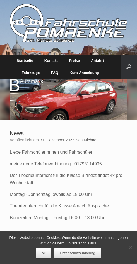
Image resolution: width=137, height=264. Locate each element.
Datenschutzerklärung (77, 253)
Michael (90, 140)
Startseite (25, 61)
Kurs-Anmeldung (84, 73)
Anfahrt (97, 61)
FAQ (54, 73)
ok (43, 253)
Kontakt (51, 61)
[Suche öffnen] (129, 67)
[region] (68, 99)
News (17, 133)
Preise (74, 61)
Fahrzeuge (30, 73)
